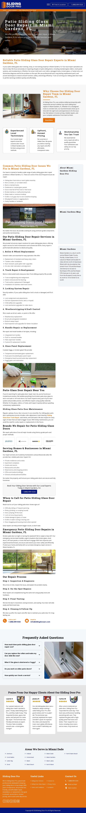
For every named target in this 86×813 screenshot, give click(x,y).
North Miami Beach (72, 753)
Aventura (9, 753)
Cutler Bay (10, 761)
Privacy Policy (51, 784)
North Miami (50, 764)
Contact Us (51, 781)
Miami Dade (49, 753)
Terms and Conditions (38, 787)
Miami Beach (30, 764)
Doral (8, 764)
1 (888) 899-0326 (76, 5)
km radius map (70, 228)
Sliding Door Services (37, 781)
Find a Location (59, 5)
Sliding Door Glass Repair (39, 784)
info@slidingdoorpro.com (40, 622)
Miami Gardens (50, 757)
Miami (28, 761)
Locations (50, 787)
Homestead (30, 757)
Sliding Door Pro (42, 810)
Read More (49, 120)
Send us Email (72, 784)
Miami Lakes (50, 761)
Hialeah (29, 753)
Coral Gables (10, 757)
